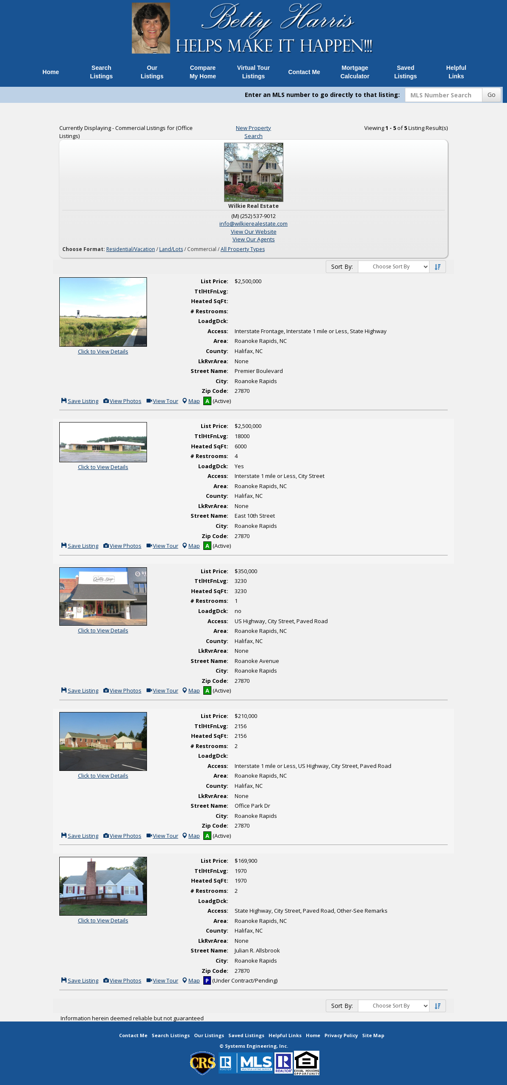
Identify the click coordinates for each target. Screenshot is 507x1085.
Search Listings (101, 72)
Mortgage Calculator (355, 72)
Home (50, 72)
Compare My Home (203, 72)
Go (492, 95)
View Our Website (254, 231)
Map (190, 401)
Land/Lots (171, 249)
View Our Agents (254, 239)
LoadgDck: (213, 321)
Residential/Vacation (130, 249)
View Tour (162, 401)
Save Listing (79, 401)
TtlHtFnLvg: (211, 291)
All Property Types (243, 249)
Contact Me (304, 72)
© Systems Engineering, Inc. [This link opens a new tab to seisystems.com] (253, 1046)
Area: (220, 341)
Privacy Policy (341, 1035)
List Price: (214, 281)
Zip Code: (215, 391)
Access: (218, 331)
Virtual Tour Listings (253, 72)
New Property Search (253, 132)
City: (222, 381)
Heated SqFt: (209, 301)
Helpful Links (456, 72)
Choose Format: (83, 249)
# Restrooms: (209, 311)
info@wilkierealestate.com (253, 223)
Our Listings (152, 72)
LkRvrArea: (213, 361)
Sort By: (342, 266)
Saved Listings (405, 72)
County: (217, 351)
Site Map (373, 1035)
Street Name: (209, 371)
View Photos (122, 401)
